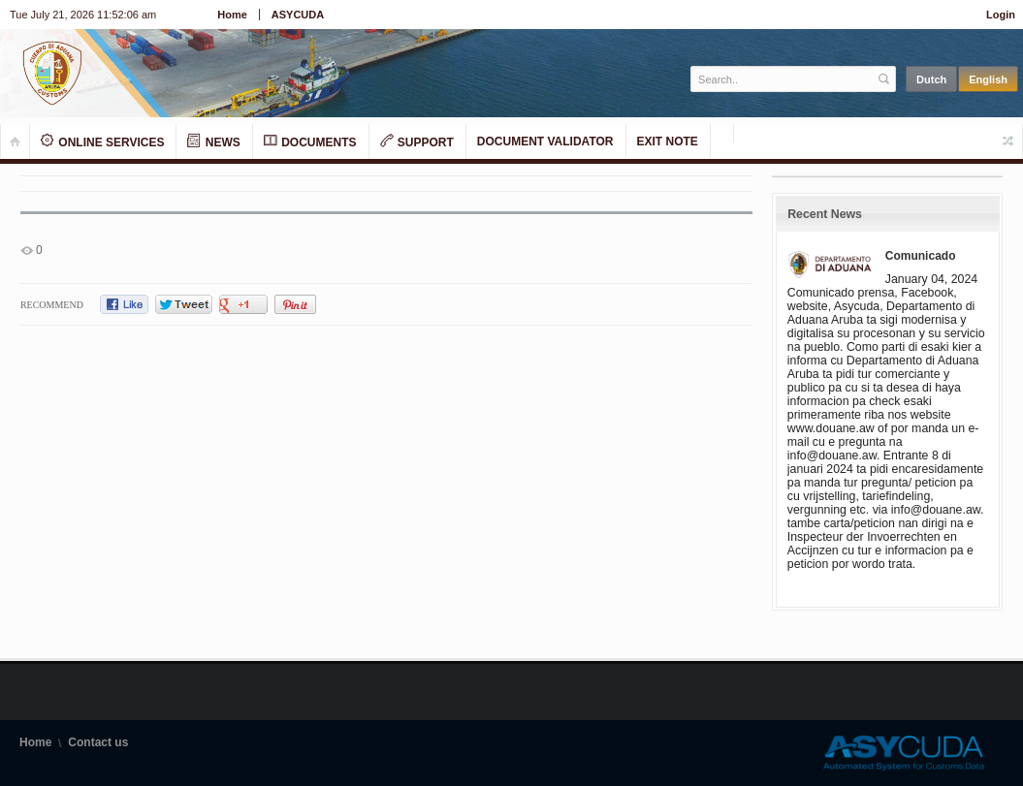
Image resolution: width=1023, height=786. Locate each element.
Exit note (667, 141)
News (213, 141)
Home (232, 14)
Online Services (102, 141)
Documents (310, 141)
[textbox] (783, 79)
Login (1000, 14)
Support (417, 141)
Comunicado (920, 256)
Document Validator (545, 141)
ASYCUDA (298, 14)
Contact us (98, 742)
